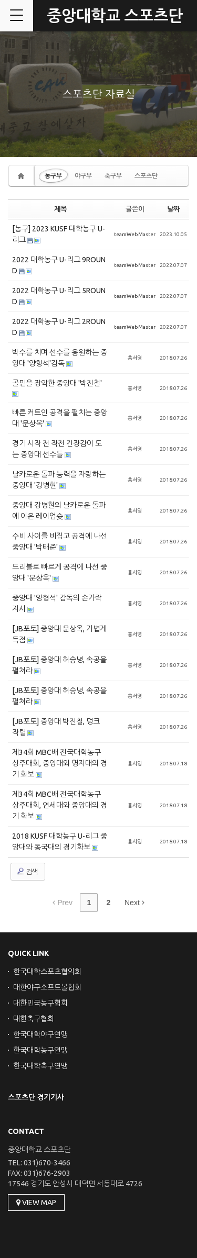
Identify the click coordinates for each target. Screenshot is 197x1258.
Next (134, 902)
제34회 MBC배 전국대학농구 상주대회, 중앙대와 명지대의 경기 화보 (59, 763)
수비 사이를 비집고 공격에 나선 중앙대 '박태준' (59, 541)
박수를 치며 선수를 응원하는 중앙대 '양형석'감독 (59, 358)
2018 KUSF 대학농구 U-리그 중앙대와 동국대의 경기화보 (59, 841)
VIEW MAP (36, 1202)
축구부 (113, 175)
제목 (60, 209)
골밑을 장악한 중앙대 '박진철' (57, 383)
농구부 (53, 175)
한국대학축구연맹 (40, 1066)
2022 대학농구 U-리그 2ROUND (59, 327)
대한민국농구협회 (40, 1003)
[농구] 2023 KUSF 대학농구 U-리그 (58, 234)
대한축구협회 (33, 1019)
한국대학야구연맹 (40, 1034)
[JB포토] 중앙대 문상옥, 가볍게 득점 (59, 634)
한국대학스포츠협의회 (47, 971)
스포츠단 (146, 175)
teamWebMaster (134, 234)
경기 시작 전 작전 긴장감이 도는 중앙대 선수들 (57, 449)
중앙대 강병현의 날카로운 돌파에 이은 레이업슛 (59, 510)
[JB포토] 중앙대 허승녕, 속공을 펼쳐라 (59, 665)
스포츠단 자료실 (99, 94)
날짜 (173, 209)
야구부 (83, 175)
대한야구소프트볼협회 (47, 987)
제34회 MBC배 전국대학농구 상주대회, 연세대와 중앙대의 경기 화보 (59, 805)
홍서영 (135, 358)
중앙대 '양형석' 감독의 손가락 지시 (57, 603)
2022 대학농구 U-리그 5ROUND (59, 296)
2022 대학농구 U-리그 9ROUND (59, 265)
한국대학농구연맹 (40, 1050)
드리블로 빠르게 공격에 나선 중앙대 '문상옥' (59, 572)
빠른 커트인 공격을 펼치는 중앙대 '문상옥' (59, 418)
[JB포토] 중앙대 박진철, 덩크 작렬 (56, 727)
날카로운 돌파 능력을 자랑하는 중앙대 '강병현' (59, 479)
